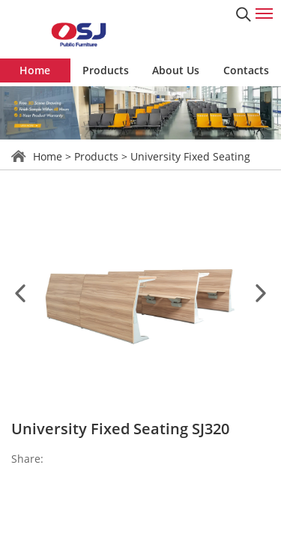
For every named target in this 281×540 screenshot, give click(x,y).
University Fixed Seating (190, 156)
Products (105, 70)
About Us (175, 70)
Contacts (246, 70)
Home (34, 70)
